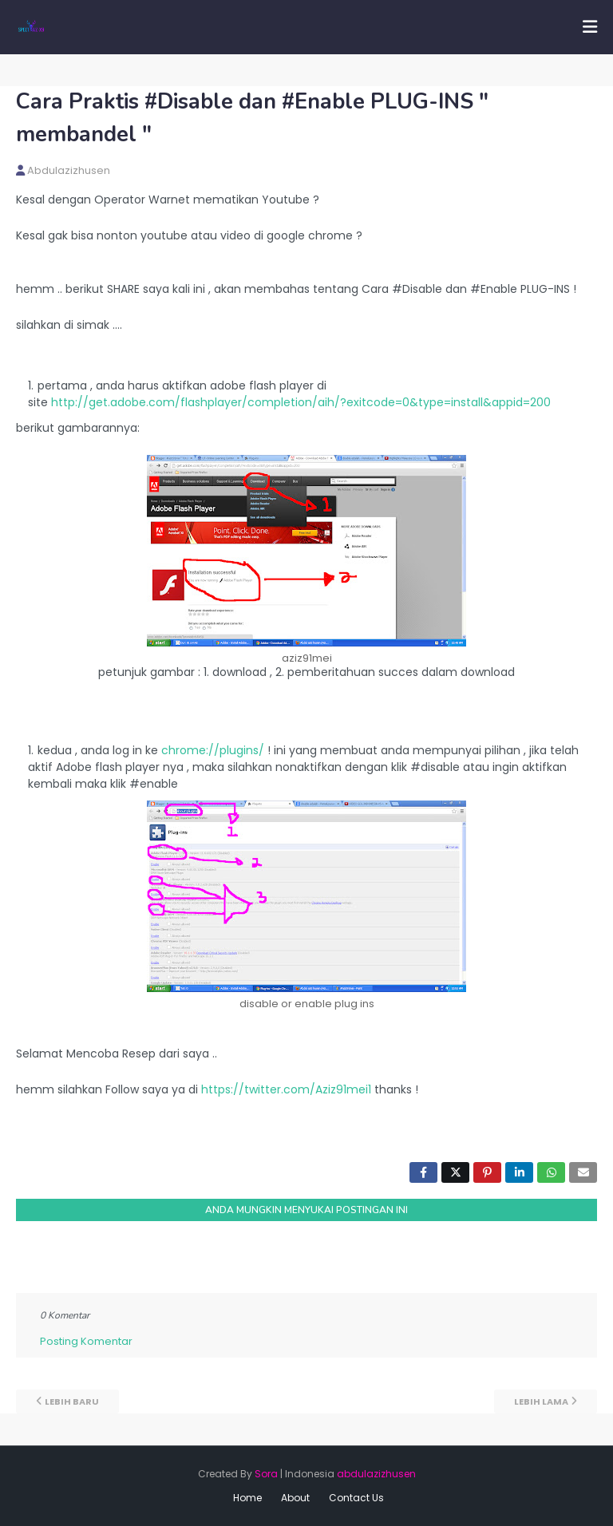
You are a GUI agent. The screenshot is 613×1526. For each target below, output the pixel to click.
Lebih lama (541, 1401)
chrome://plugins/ (212, 750)
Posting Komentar (86, 1341)
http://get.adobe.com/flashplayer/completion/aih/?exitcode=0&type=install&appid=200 (301, 402)
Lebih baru (72, 1401)
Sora (266, 1474)
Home (247, 1497)
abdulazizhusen (68, 170)
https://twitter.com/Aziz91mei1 (286, 1089)
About (295, 1497)
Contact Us (356, 1497)
